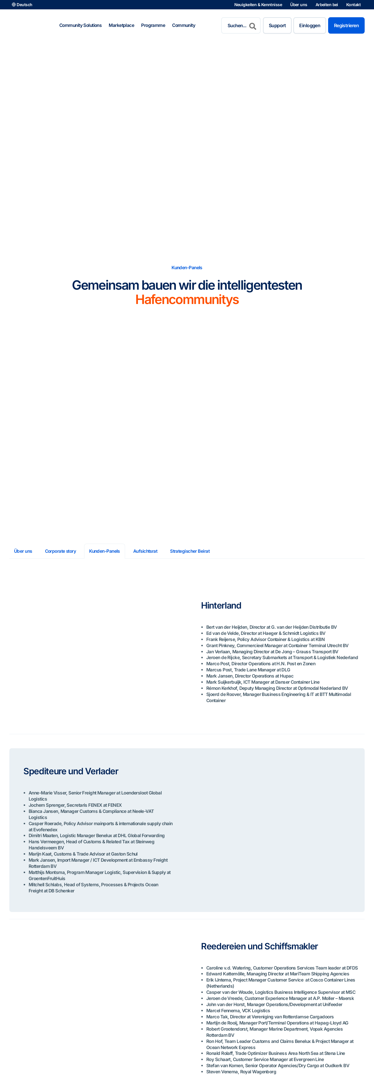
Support (277, 25)
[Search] (252, 25)
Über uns (298, 4)
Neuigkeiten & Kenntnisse (258, 4)
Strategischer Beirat (191, 551)
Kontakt (353, 4)
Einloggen (309, 25)
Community (183, 25)
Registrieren (346, 25)
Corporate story (61, 551)
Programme (153, 25)
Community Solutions (80, 25)
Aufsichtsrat (146, 551)
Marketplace (121, 25)
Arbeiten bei (327, 4)
